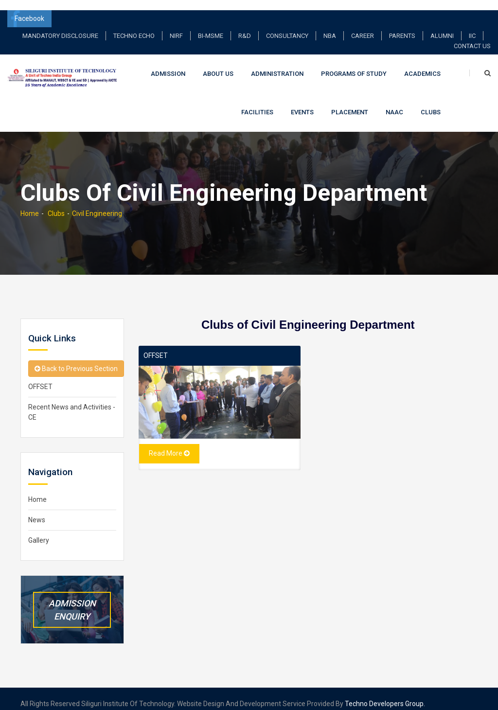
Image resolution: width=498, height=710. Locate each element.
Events (302, 102)
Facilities (257, 102)
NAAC (394, 102)
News (36, 510)
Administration (277, 63)
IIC (472, 25)
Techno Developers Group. (385, 694)
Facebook (27, 8)
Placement (349, 102)
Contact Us (472, 35)
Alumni (442, 25)
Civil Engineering (97, 203)
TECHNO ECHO (134, 25)
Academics (422, 63)
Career (362, 25)
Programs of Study (354, 63)
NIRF (176, 25)
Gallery (38, 530)
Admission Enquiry (72, 599)
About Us (218, 63)
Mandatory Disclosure (60, 25)
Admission (168, 63)
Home (29, 203)
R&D (244, 25)
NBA (329, 25)
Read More (169, 443)
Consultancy (287, 25)
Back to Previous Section (76, 359)
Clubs (431, 102)
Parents (402, 25)
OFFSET (155, 345)
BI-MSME (210, 25)
